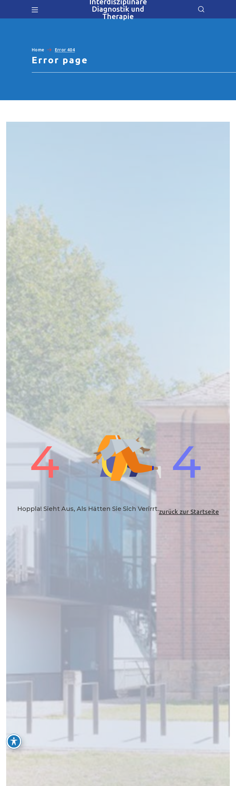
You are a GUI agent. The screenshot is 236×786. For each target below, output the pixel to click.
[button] (201, 9)
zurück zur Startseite (189, 511)
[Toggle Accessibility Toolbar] (13, 741)
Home (38, 49)
